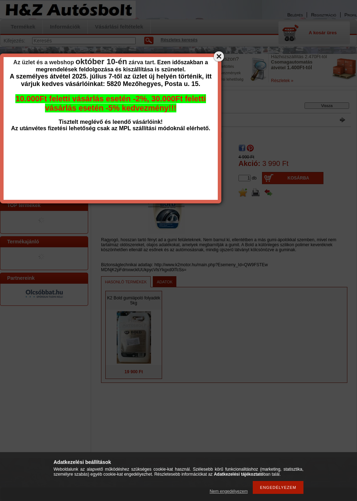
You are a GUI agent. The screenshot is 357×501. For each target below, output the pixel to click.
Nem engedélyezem (229, 491)
